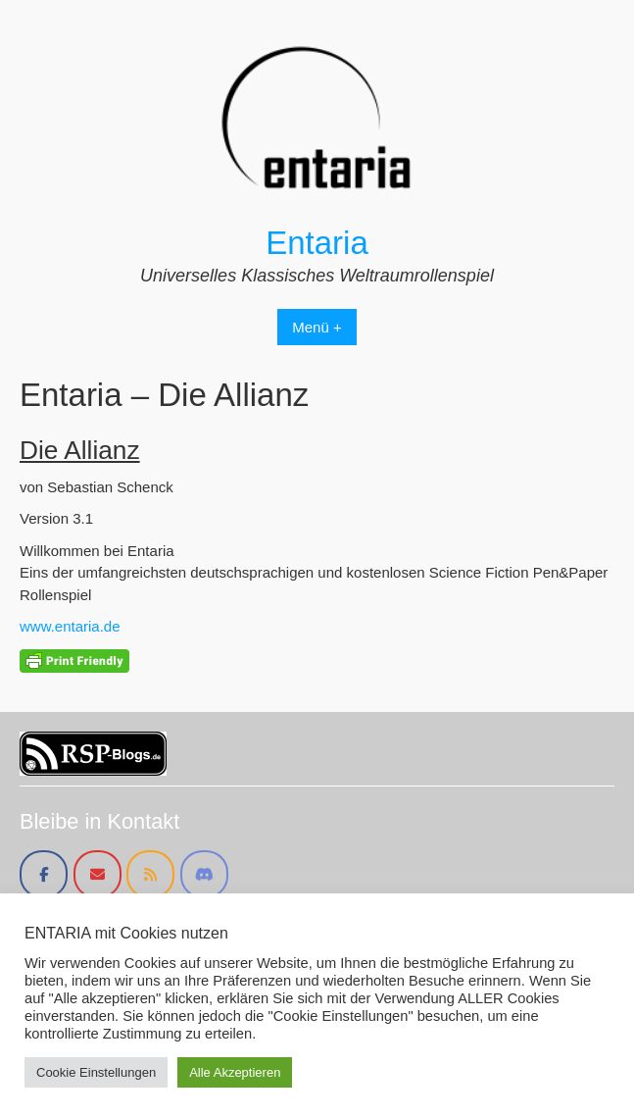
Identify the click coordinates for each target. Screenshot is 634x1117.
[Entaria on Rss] (150, 874)
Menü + (316, 327)
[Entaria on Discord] (204, 874)
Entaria (317, 243)
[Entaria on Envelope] (97, 874)
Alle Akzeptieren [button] (234, 1072)
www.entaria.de (70, 626)
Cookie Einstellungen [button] (96, 1072)
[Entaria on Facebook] (44, 874)
